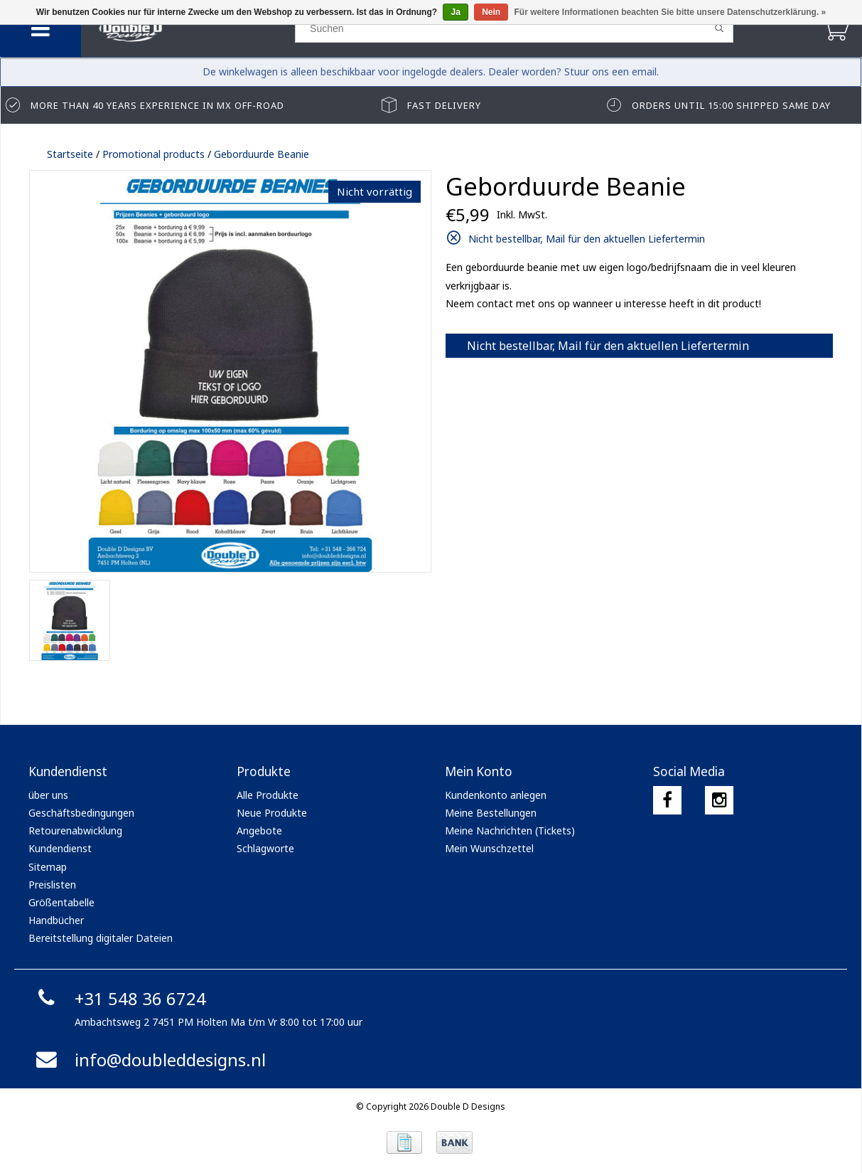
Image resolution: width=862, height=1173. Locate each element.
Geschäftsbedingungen (81, 812)
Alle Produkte (267, 795)
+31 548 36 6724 (119, 998)
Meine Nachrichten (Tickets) (510, 830)
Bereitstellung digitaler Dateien (100, 938)
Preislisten (52, 884)
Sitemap (47, 867)
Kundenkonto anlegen (495, 795)
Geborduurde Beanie (261, 154)
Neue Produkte (272, 812)
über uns (48, 795)
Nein (491, 12)
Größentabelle (61, 902)
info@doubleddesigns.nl (149, 1059)
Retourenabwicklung (75, 830)
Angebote (259, 830)
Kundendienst (60, 848)
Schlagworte (265, 848)
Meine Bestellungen (491, 812)
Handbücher (56, 920)
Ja (455, 12)
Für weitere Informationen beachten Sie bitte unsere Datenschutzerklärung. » (670, 12)
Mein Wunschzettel (489, 848)
